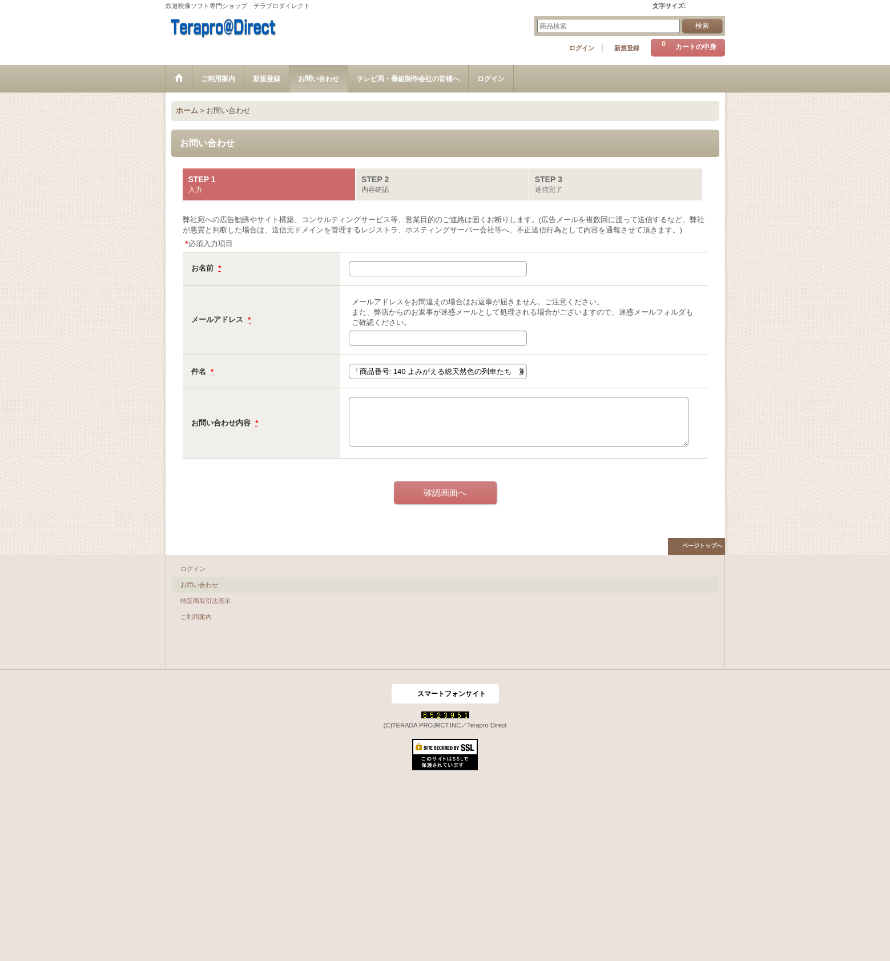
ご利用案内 (196, 616)
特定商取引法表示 (205, 600)
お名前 (203, 268)
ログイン (581, 48)
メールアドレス (218, 319)
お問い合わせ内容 (222, 423)
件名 (199, 371)
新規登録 (626, 48)
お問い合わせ (199, 584)
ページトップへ (702, 545)
